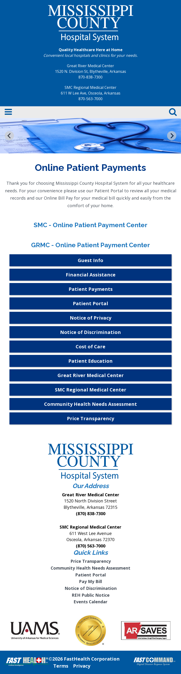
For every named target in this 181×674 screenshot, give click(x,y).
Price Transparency (90, 418)
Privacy (81, 666)
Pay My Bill (90, 581)
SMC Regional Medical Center (90, 389)
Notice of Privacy (90, 318)
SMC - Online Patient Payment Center (90, 225)
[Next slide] (171, 135)
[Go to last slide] (9, 135)
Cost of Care (90, 346)
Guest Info (90, 260)
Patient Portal (90, 303)
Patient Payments (91, 289)
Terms (60, 666)
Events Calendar (90, 601)
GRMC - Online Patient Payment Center (90, 245)
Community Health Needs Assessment (90, 404)
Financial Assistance (90, 274)
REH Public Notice (91, 595)
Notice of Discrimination (90, 332)
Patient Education (90, 361)
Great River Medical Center (91, 375)
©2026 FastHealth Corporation (84, 659)
